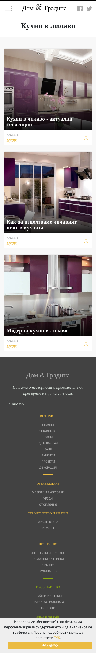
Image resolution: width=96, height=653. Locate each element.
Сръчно (48, 565)
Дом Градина (44, 8)
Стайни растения (48, 595)
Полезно (48, 608)
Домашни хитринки (48, 558)
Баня (48, 449)
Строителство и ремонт (48, 513)
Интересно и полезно (48, 552)
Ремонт (48, 528)
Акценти (48, 455)
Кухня (48, 437)
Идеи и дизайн (48, 617)
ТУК (57, 637)
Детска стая (48, 443)
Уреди (48, 498)
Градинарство (48, 587)
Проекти (48, 461)
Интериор (48, 416)
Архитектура (48, 521)
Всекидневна (48, 430)
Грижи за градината (48, 602)
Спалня (48, 424)
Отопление (48, 504)
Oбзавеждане (48, 483)
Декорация (48, 467)
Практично (48, 544)
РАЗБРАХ (50, 645)
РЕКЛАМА (16, 404)
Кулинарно (48, 571)
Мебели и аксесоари (48, 492)
